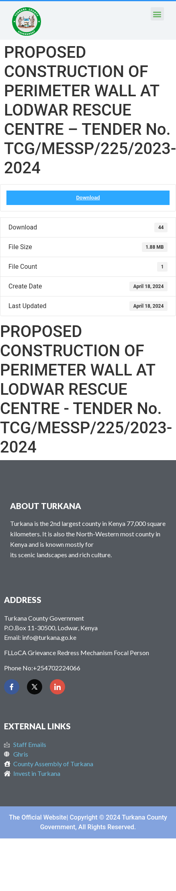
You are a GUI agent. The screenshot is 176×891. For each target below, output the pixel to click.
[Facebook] (11, 686)
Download (88, 198)
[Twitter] (34, 686)
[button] (157, 13)
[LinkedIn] (57, 686)
